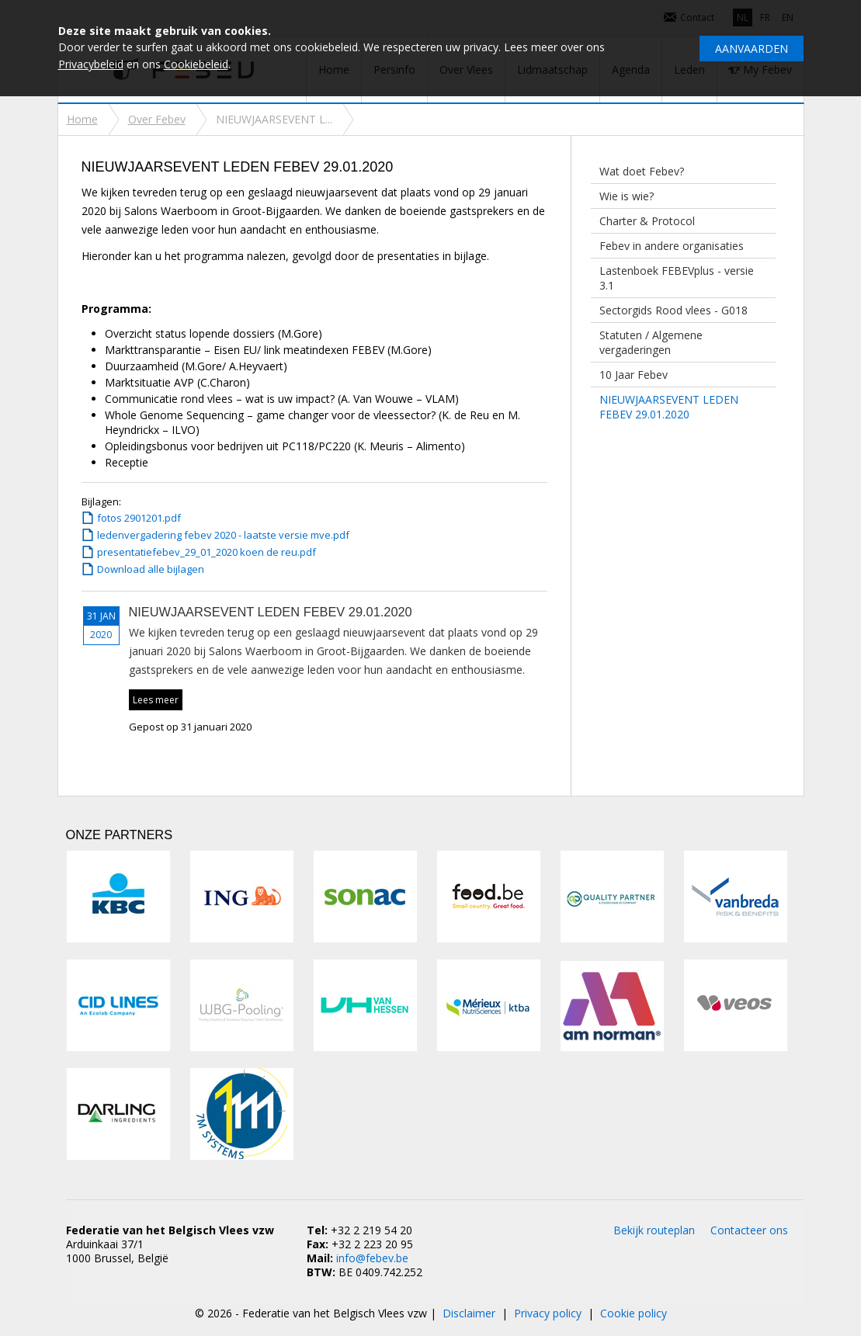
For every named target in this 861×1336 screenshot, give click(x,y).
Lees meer (156, 699)
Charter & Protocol (647, 220)
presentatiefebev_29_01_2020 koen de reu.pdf (206, 552)
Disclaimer (469, 1313)
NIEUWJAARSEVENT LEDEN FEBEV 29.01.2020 (668, 407)
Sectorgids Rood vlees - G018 (673, 310)
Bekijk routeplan (654, 1230)
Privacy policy (548, 1313)
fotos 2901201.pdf (139, 518)
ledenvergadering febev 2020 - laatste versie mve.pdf (223, 535)
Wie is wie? (626, 196)
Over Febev (157, 119)
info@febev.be (372, 1258)
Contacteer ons (749, 1230)
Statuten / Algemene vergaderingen (651, 342)
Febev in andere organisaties (671, 245)
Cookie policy (633, 1313)
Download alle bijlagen (150, 569)
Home (82, 119)
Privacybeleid (90, 64)
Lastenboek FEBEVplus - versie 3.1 (676, 278)
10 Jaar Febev (633, 374)
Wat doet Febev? (641, 171)
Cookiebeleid (196, 64)
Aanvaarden (751, 48)
